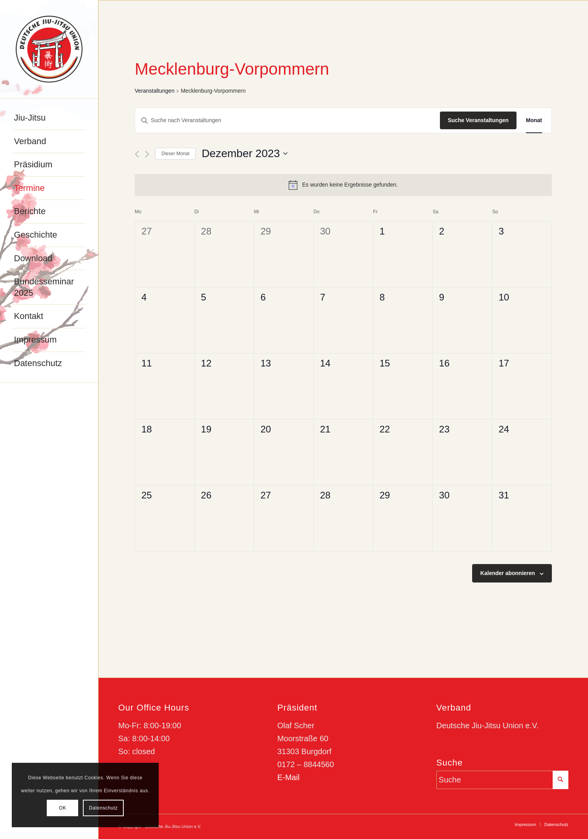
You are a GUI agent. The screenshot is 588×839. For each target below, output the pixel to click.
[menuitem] (49, 118)
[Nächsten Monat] (147, 154)
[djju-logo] (49, 49)
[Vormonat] (137, 154)
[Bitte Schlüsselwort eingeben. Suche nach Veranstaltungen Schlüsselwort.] (287, 120)
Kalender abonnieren (507, 573)
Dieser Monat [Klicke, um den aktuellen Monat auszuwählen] (175, 153)
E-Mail (288, 777)
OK (62, 808)
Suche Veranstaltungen (478, 120)
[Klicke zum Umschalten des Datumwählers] (244, 153)
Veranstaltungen (154, 91)
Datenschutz (103, 808)
